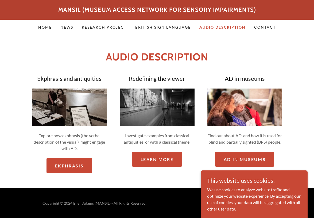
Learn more (157, 159)
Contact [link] (265, 27)
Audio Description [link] (222, 27)
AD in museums (245, 159)
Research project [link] (104, 27)
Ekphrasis (69, 165)
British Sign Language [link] (163, 27)
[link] (157, 10)
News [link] (66, 27)
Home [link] (45, 27)
